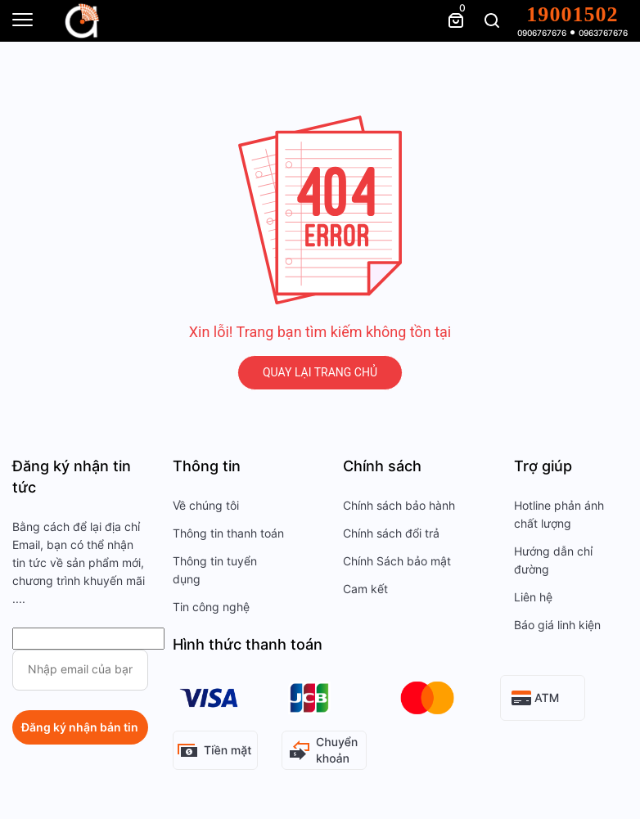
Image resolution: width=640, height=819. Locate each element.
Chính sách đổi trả (391, 533)
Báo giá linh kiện (557, 625)
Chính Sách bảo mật (397, 561)
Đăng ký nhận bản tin (79, 727)
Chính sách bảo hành (399, 505)
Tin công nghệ (211, 607)
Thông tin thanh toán (228, 533)
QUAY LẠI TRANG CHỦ (320, 372)
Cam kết (365, 589)
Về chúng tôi (206, 505)
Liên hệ (533, 597)
